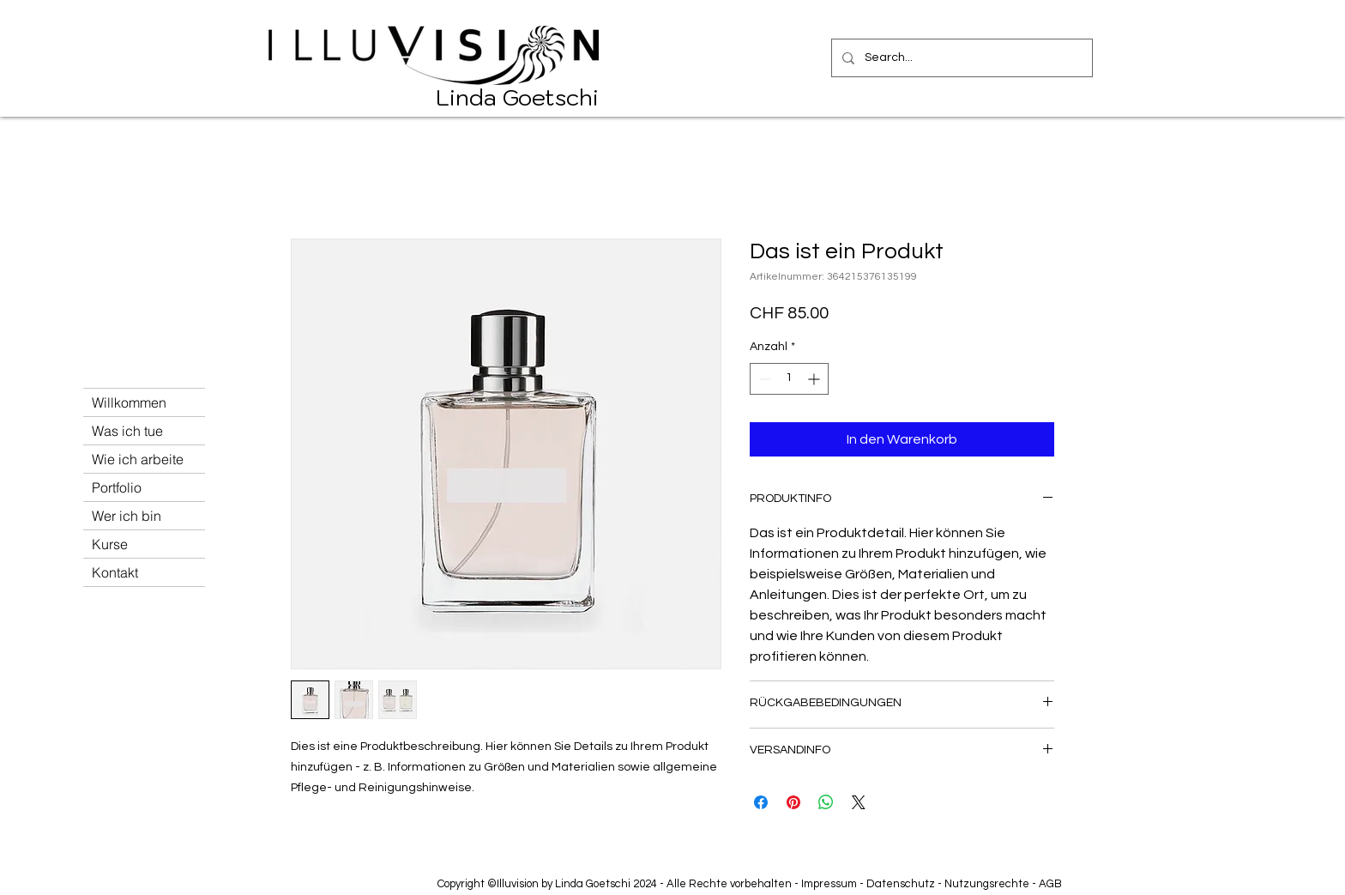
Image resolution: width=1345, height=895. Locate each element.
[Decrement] (763, 379)
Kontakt (115, 572)
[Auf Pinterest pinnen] (793, 802)
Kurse (110, 544)
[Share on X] (858, 802)
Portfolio (117, 487)
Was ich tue (127, 430)
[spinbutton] (789, 379)
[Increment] (815, 379)
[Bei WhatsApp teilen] (826, 802)
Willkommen (129, 402)
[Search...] (960, 57)
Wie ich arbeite (138, 459)
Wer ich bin (126, 515)
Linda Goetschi (517, 97)
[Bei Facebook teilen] (761, 802)
